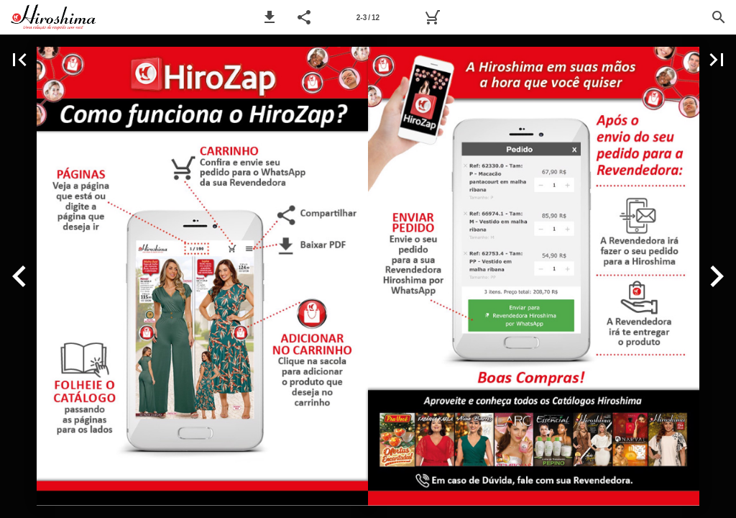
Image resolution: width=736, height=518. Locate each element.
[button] (269, 17)
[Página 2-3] (368, 17)
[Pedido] (432, 17)
